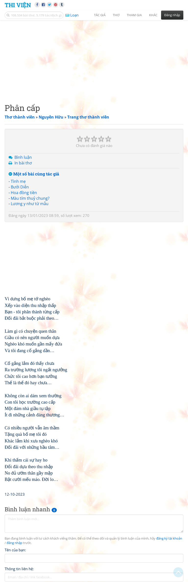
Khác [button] (153, 15)
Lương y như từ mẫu (29, 203)
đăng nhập (14, 543)
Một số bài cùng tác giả (34, 174)
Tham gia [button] (134, 15)
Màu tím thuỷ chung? (30, 198)
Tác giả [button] (100, 15)
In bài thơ (23, 163)
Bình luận (23, 157)
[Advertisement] (94, 57)
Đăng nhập (172, 15)
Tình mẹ (18, 181)
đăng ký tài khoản (169, 538)
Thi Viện (18, 5)
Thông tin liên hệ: (19, 568)
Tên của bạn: (15, 549)
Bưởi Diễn (20, 187)
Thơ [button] (116, 15)
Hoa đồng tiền (24, 192)
